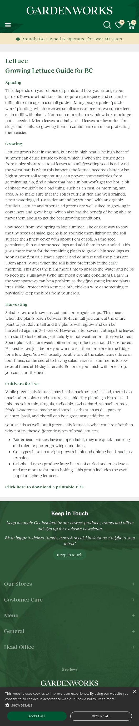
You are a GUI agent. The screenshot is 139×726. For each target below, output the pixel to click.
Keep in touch (69, 554)
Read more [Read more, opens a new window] (106, 699)
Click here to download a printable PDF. (45, 486)
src (107, 25)
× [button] (134, 692)
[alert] (69, 706)
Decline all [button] (101, 716)
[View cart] (131, 25)
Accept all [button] (37, 716)
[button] (69, 705)
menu (8, 25)
